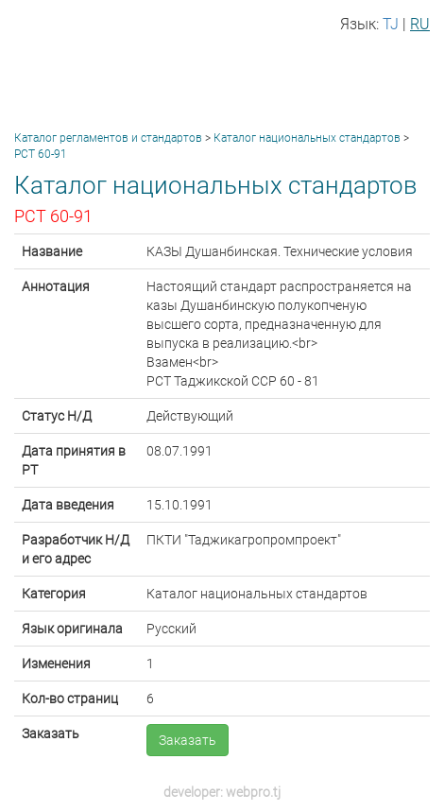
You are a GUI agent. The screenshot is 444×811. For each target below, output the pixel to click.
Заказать (187, 740)
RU (420, 24)
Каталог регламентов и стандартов (108, 138)
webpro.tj (253, 792)
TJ (391, 24)
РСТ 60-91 (40, 154)
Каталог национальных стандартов (307, 138)
